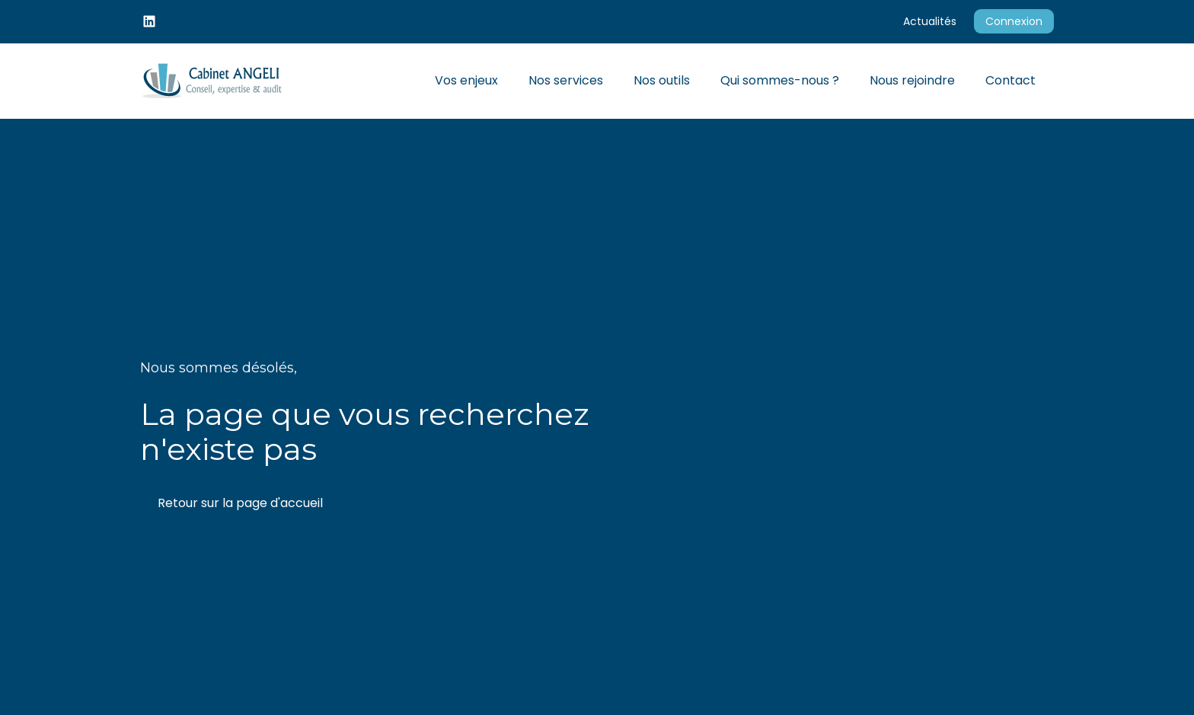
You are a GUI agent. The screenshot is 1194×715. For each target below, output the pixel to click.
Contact (1010, 80)
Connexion (1013, 21)
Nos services (565, 80)
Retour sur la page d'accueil (240, 503)
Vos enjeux (466, 80)
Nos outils (662, 80)
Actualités (929, 21)
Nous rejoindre (912, 80)
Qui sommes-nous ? (779, 80)
